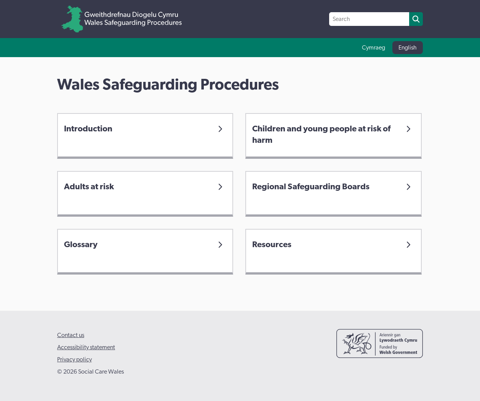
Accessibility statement (86, 347)
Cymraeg (373, 48)
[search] (416, 19)
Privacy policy (74, 359)
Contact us (70, 335)
